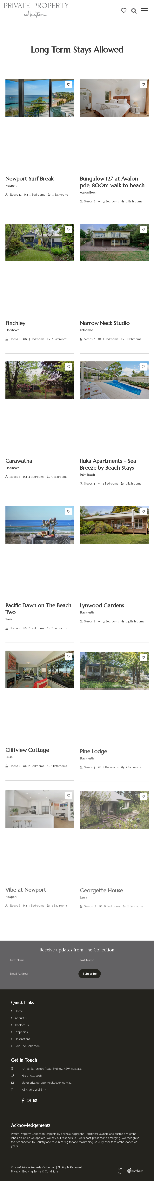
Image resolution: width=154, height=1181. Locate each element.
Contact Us (22, 1025)
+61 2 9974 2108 (32, 1075)
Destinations (22, 1039)
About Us (21, 1018)
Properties (21, 1032)
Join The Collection (27, 1046)
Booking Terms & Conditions (40, 1171)
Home (19, 1011)
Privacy (15, 1171)
